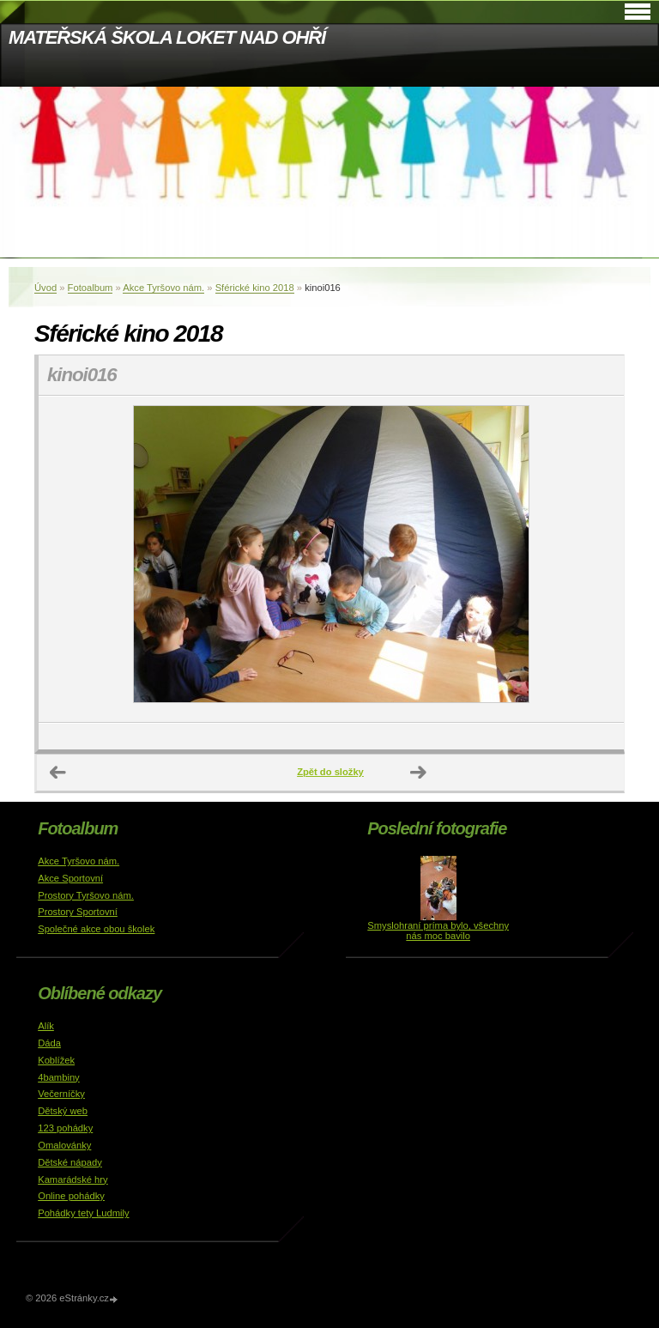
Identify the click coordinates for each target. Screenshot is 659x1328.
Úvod (45, 287)
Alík (46, 1026)
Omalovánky (64, 1145)
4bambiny (59, 1077)
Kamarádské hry (72, 1179)
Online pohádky (71, 1196)
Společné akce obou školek (96, 929)
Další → (419, 772)
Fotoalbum (90, 287)
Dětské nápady (70, 1162)
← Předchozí (58, 772)
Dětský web (63, 1111)
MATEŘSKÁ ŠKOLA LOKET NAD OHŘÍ (167, 37)
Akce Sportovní (70, 878)
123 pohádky (65, 1128)
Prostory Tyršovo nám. (86, 895)
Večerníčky (61, 1093)
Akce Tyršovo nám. (163, 287)
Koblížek (56, 1060)
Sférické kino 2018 (254, 287)
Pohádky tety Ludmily (83, 1213)
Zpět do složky (330, 772)
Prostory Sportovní (78, 912)
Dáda (49, 1043)
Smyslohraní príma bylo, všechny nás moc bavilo (438, 930)
